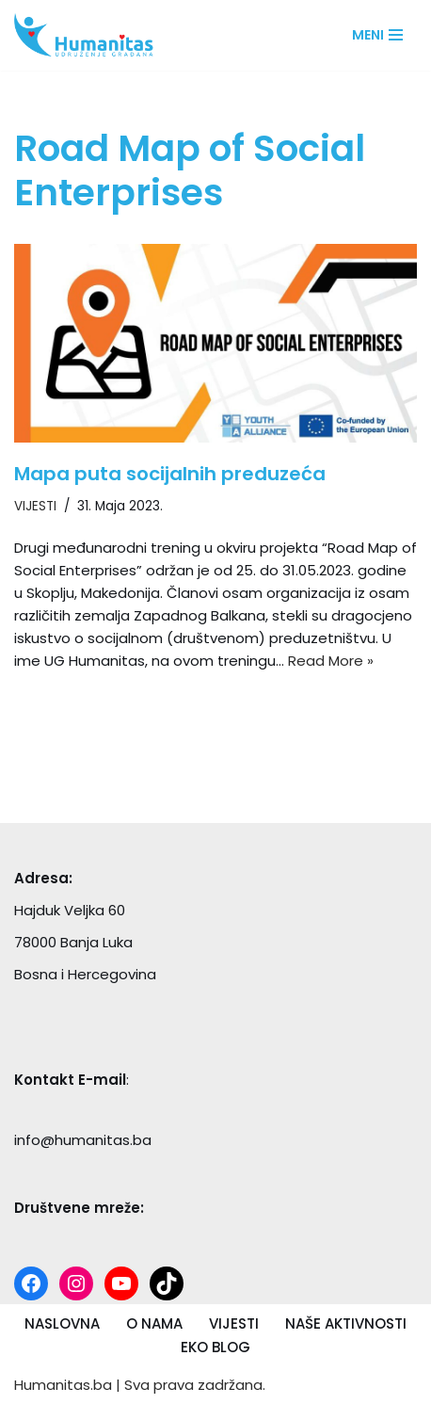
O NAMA (154, 1323)
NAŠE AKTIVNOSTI (346, 1323)
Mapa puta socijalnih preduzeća (170, 473)
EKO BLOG (215, 1347)
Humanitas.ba (63, 1385)
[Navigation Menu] (377, 35)
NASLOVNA (62, 1323)
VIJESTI (35, 506)
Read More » (331, 660)
